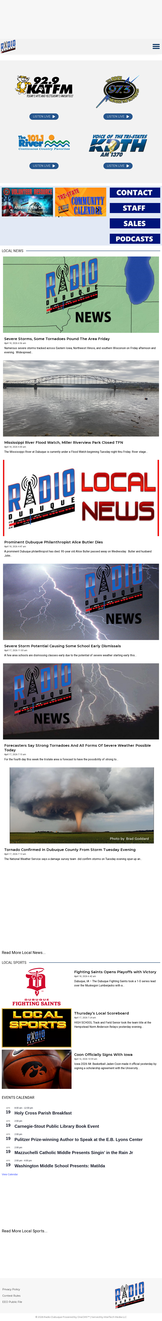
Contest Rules (12, 1295)
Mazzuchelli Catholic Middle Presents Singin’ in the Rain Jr (74, 1152)
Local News (12, 251)
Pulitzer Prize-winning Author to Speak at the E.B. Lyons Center (79, 1139)
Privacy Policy (11, 1288)
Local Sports (14, 962)
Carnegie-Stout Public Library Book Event (57, 1126)
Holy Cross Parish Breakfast (43, 1113)
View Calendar (10, 1174)
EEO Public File (12, 1302)
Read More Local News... (24, 952)
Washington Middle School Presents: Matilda (60, 1165)
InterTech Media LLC (115, 1317)
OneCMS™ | (84, 1317)
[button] (156, 46)
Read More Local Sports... (24, 1231)
